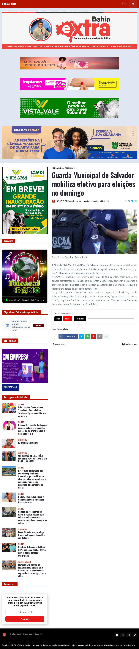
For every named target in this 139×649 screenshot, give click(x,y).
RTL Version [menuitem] (113, 11)
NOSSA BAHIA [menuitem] (24, 11)
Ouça (58, 318)
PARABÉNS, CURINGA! (28, 443)
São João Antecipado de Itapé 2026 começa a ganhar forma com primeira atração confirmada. (32, 551)
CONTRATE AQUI (10, 387)
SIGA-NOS (38, 325)
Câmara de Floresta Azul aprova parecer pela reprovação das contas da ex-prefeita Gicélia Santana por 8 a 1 (32, 429)
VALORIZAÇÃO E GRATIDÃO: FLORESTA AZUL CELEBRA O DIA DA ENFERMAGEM (32, 458)
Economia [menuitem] (93, 11)
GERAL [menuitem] (6, 11)
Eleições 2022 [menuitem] (79, 11)
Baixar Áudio (80, 318)
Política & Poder (71, 168)
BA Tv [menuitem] (103, 11)
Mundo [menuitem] (49, 11)
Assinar (25, 619)
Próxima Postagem (129, 344)
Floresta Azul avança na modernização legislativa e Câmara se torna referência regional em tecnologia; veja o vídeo (32, 570)
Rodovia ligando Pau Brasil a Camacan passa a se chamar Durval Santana (31, 500)
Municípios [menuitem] (38, 11)
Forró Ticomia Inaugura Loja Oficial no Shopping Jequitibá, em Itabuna (31, 535)
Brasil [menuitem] (13, 11)
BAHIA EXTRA (9, 4)
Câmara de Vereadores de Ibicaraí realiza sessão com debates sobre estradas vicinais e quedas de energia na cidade (32, 517)
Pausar (67, 318)
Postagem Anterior (60, 344)
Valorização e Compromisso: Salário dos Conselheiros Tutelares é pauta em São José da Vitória (32, 411)
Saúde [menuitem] (67, 11)
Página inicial (57, 168)
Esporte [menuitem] (58, 11)
